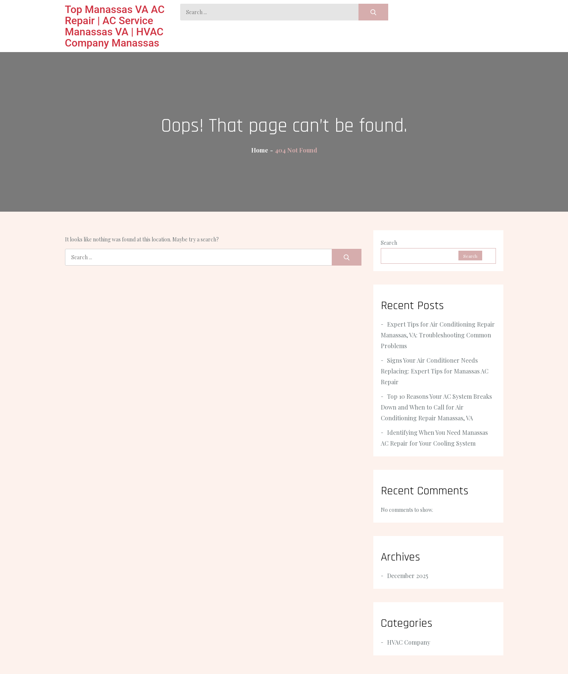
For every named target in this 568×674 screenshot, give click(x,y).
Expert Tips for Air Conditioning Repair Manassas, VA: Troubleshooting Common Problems (438, 335)
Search (389, 242)
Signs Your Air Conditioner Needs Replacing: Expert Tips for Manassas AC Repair (435, 371)
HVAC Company (408, 642)
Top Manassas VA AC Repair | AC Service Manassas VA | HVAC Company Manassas (115, 26)
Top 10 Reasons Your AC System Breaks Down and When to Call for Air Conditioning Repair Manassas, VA (436, 407)
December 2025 (407, 576)
